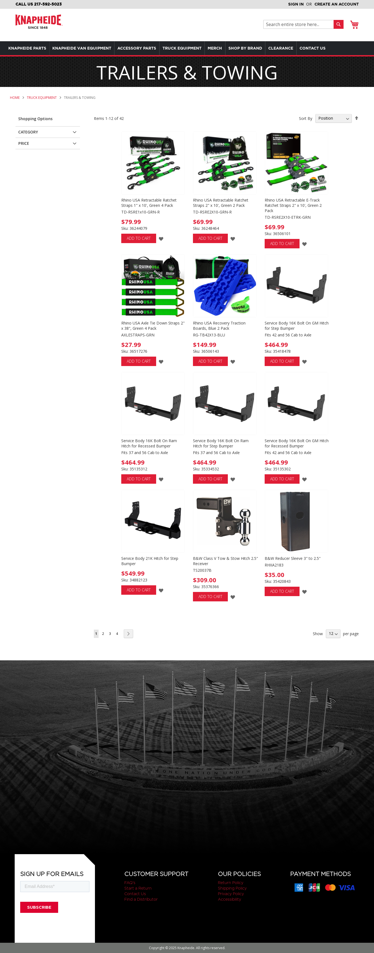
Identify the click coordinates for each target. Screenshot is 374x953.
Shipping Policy (232, 888)
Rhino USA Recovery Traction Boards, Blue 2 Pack (219, 325)
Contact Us (135, 894)
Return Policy (230, 882)
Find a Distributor (141, 899)
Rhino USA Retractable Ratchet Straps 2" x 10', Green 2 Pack (220, 202)
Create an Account (336, 4)
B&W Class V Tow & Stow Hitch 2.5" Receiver (225, 561)
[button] (161, 238)
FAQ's (129, 882)
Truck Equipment (42, 97)
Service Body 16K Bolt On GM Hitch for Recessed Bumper (297, 443)
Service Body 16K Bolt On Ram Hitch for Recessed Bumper (149, 443)
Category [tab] (28, 132)
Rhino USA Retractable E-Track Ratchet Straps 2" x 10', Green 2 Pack (293, 205)
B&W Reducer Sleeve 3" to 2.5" (293, 558)
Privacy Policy (231, 894)
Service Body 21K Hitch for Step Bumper (149, 561)
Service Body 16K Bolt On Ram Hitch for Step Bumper (221, 443)
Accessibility (229, 899)
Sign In (296, 4)
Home (15, 97)
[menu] (187, 48)
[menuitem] (29, 48)
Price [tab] (23, 143)
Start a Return (138, 888)
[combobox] (300, 24)
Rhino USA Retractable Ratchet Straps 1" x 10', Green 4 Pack (149, 202)
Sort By (305, 118)
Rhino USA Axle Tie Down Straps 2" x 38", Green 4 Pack (153, 325)
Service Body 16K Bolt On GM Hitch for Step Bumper (297, 325)
